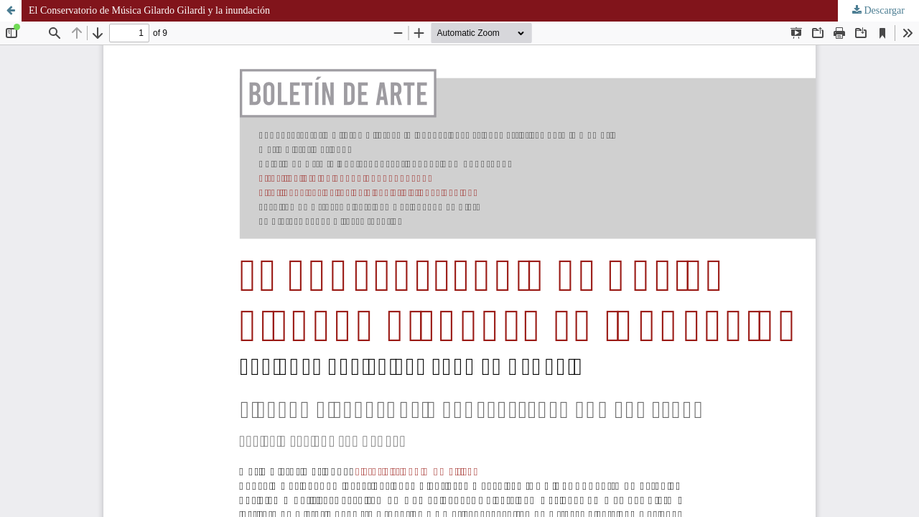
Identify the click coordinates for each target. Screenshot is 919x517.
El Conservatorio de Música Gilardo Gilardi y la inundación (149, 10)
